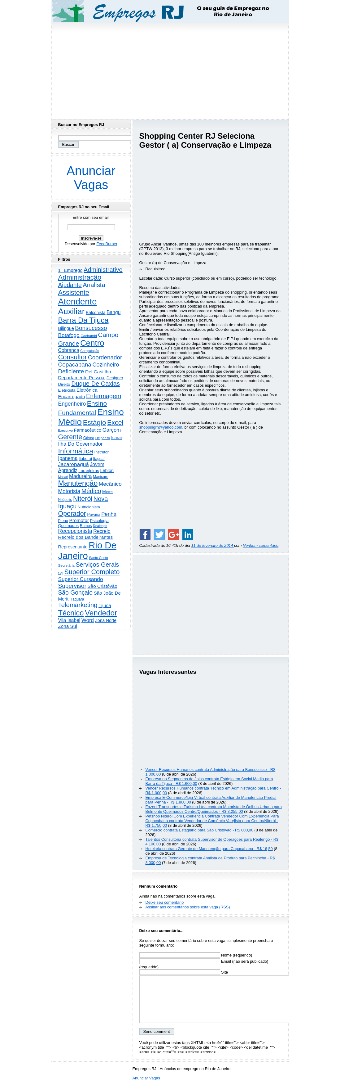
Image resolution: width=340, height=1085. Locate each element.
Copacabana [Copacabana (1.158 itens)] (74, 364)
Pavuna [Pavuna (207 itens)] (93, 514)
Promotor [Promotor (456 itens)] (79, 520)
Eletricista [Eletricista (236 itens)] (67, 390)
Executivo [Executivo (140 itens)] (65, 430)
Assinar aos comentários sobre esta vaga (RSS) (188, 907)
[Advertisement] (170, 69)
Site (183, 972)
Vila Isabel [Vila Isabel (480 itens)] (69, 620)
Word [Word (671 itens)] (87, 620)
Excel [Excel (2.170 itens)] (115, 422)
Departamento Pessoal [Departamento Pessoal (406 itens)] (82, 377)
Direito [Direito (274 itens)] (64, 384)
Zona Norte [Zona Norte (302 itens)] (105, 620)
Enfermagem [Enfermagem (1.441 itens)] (103, 396)
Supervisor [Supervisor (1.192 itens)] (72, 586)
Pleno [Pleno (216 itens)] (63, 521)
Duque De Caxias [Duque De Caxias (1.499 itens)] (95, 383)
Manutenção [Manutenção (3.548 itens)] (78, 483)
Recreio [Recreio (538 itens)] (101, 531)
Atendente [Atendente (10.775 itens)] (77, 301)
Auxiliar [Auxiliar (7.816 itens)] (71, 311)
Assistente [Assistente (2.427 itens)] (73, 292)
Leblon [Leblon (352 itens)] (107, 470)
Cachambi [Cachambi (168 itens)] (89, 336)
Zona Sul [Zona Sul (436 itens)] (67, 626)
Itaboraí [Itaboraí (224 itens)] (85, 458)
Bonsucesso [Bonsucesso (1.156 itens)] (91, 328)
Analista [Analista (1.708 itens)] (94, 284)
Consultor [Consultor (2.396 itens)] (72, 357)
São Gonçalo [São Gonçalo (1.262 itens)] (75, 592)
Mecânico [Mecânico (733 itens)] (110, 484)
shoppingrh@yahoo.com (160, 427)
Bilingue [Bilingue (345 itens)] (66, 328)
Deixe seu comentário (165, 902)
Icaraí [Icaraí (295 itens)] (116, 437)
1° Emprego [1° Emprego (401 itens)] (70, 270)
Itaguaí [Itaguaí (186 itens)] (99, 459)
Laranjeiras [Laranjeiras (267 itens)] (88, 470)
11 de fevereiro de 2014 (212, 545)
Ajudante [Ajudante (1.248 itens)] (70, 285)
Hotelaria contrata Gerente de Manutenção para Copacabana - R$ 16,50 (209, 848)
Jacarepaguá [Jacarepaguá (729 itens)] (73, 464)
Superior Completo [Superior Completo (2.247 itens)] (92, 572)
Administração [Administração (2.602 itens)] (80, 277)
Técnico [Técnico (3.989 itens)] (71, 613)
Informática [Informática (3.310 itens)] (76, 451)
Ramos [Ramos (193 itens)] (86, 526)
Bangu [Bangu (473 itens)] (113, 312)
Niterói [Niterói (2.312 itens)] (82, 498)
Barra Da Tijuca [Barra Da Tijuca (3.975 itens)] (83, 320)
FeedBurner (106, 243)
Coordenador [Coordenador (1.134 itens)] (105, 357)
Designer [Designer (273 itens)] (115, 378)
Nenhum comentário (260, 545)
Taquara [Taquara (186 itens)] (77, 599)
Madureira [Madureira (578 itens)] (80, 476)
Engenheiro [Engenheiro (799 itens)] (72, 404)
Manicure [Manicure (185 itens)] (100, 477)
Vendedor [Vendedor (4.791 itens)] (101, 613)
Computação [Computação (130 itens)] (89, 351)
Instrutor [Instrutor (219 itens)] (101, 452)
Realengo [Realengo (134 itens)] (100, 526)
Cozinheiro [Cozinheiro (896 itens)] (105, 365)
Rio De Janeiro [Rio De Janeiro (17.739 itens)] (87, 550)
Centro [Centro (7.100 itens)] (92, 343)
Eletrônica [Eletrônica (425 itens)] (87, 390)
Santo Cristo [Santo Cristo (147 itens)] (98, 558)
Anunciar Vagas (91, 177)
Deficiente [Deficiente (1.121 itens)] (71, 371)
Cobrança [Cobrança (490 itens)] (68, 350)
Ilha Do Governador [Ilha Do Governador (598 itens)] (80, 444)
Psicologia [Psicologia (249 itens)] (99, 520)
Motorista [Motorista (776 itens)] (69, 491)
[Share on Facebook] (144, 534)
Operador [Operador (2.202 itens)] (72, 513)
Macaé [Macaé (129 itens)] (63, 477)
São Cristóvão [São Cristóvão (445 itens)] (102, 586)
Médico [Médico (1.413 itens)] (91, 491)
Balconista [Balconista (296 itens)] (96, 312)
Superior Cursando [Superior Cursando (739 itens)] (80, 579)
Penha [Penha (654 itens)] (108, 514)
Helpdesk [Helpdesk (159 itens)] (102, 438)
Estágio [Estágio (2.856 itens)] (94, 422)
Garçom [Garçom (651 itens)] (111, 430)
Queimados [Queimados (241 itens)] (68, 525)
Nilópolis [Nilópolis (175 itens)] (65, 499)
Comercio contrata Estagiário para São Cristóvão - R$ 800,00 (200, 830)
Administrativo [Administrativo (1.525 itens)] (103, 269)
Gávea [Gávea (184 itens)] (88, 438)
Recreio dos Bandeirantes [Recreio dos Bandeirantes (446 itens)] (85, 537)
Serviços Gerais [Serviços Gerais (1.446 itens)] (97, 564)
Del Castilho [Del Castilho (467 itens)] (98, 371)
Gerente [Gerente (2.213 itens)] (70, 437)
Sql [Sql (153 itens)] (60, 573)
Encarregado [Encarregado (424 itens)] (71, 396)
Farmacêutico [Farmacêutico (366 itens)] (87, 430)
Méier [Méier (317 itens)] (107, 491)
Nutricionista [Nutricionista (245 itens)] (89, 507)
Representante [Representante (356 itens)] (73, 546)
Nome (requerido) (195, 955)
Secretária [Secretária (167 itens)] (66, 565)
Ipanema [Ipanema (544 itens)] (68, 458)
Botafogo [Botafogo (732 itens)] (69, 335)
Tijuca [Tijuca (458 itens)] (104, 605)
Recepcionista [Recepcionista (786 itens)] (75, 531)
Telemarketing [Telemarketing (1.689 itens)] (78, 604)
